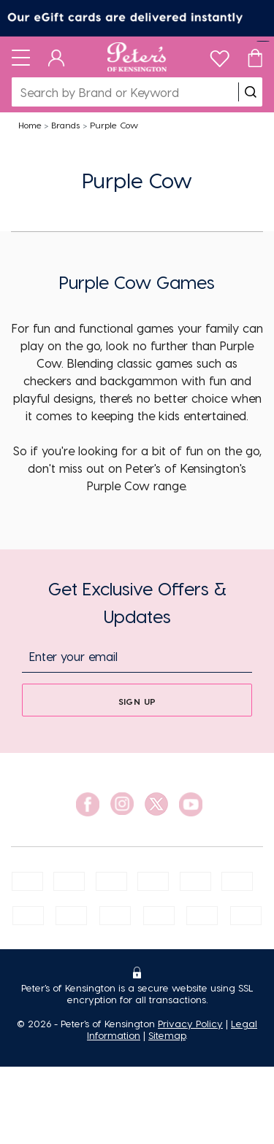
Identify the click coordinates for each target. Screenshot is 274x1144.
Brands (65, 125)
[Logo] (137, 57)
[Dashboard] (56, 57)
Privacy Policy (190, 1023)
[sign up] (137, 700)
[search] (250, 92)
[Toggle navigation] (21, 57)
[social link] (87, 804)
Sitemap (167, 1034)
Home (30, 125)
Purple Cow (114, 125)
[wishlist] (219, 55)
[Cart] (255, 57)
